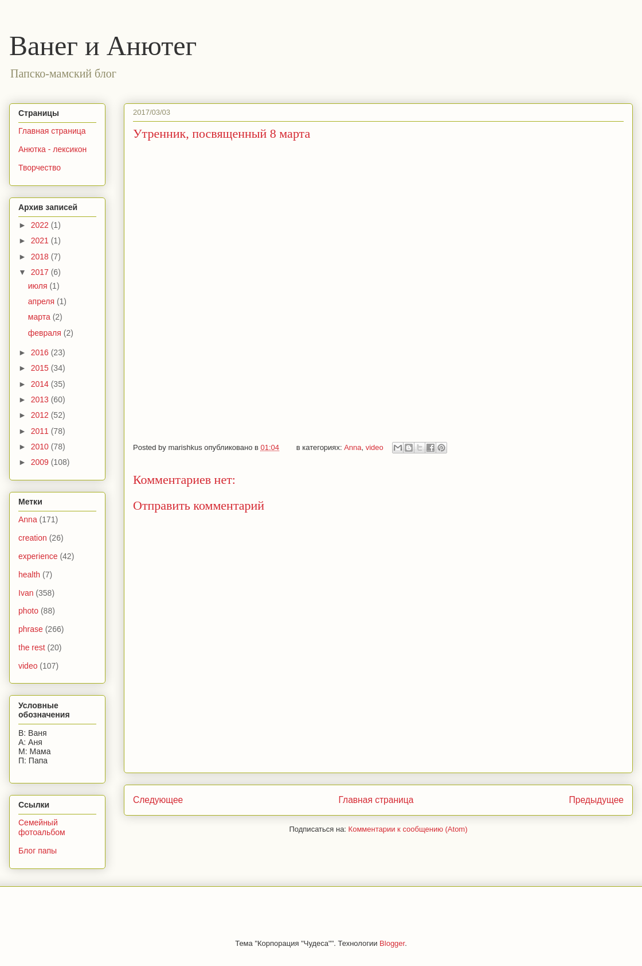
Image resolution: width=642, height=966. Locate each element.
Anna (352, 447)
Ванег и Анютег (103, 45)
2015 (41, 368)
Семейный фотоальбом (41, 827)
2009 (41, 462)
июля (39, 285)
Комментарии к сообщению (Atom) (408, 829)
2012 (41, 415)
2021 (41, 240)
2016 (41, 352)
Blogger (392, 943)
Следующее (158, 800)
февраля (46, 332)
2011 (41, 431)
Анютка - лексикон (52, 149)
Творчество (39, 167)
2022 (41, 225)
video (374, 447)
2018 (41, 256)
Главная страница (375, 800)
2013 (41, 399)
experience (38, 556)
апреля (42, 301)
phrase (30, 629)
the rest (31, 647)
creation (32, 537)
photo (28, 610)
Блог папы (37, 850)
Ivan (25, 593)
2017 (41, 272)
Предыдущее (596, 800)
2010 (41, 446)
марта (40, 316)
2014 (41, 384)
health (29, 574)
